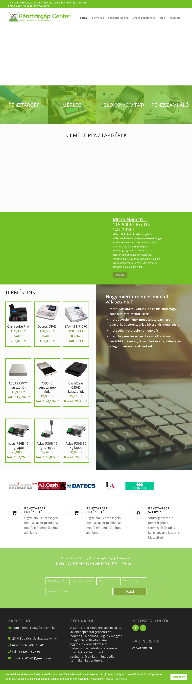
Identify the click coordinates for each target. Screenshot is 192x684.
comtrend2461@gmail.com (32, 5)
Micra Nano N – (132, 224)
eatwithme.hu (142, 648)
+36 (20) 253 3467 (54, 2)
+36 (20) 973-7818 (34, 645)
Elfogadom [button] (179, 677)
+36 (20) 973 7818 (31, 2)
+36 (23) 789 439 (77, 2)
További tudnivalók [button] (116, 678)
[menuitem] (83, 17)
